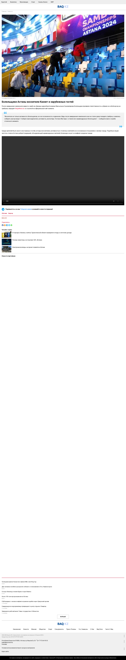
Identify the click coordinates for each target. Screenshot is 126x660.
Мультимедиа (24, 2)
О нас (92, 629)
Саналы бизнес (43, 2)
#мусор (10, 213)
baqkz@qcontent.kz (7, 642)
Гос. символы (83, 629)
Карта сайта (5, 651)
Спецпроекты (59, 629)
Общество (42, 629)
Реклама (4, 644)
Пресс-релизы (71, 629)
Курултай (4, 2)
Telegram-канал (25, 209)
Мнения (33, 629)
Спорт (33, 2)
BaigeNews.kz (19, 108)
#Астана (4, 213)
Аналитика (13, 2)
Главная (4, 11)
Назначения (17, 629)
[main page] (63, 7)
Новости (10, 11)
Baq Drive (100, 629)
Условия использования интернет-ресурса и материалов (18, 648)
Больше (63, 616)
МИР (52, 2)
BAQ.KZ (4, 218)
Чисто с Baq (109, 629)
